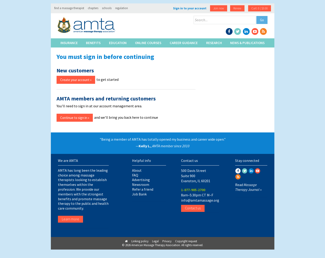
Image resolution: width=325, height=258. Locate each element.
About (137, 170)
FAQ (135, 175)
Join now (218, 8)
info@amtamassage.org (200, 200)
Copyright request (186, 241)
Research (214, 43)
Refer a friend (142, 189)
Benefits (93, 43)
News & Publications (247, 43)
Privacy (167, 241)
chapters (93, 8)
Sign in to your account (189, 8)
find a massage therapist (69, 8)
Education (118, 43)
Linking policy (139, 241)
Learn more (70, 219)
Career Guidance (184, 43)
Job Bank (139, 194)
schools (107, 8)
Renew (237, 8)
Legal (155, 241)
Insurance (69, 43)
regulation (121, 8)
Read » (248, 187)
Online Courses (148, 43)
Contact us (193, 208)
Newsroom (140, 184)
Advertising (141, 179)
